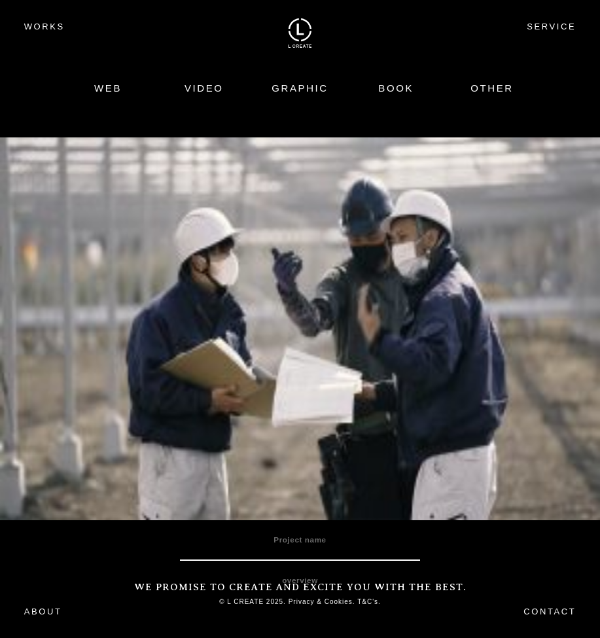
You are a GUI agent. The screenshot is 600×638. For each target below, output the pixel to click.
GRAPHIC (300, 88)
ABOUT (43, 611)
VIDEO (204, 88)
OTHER (492, 88)
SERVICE (551, 26)
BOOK (396, 88)
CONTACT (549, 611)
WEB (108, 88)
